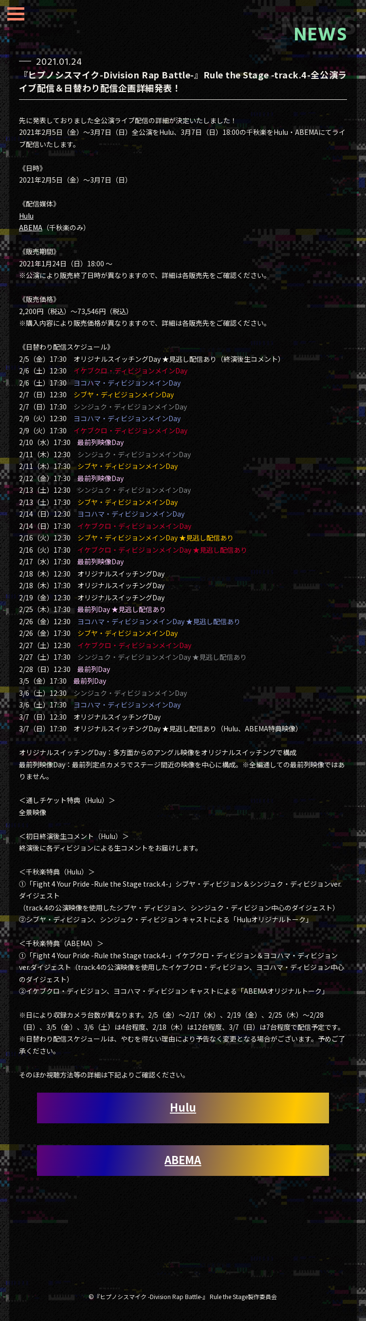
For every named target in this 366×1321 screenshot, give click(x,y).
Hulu (26, 216)
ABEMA (30, 227)
